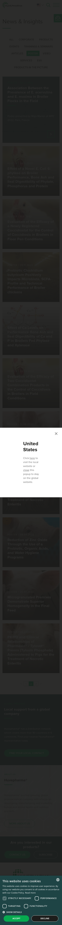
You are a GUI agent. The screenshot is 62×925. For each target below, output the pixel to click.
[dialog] (31, 900)
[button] (31, 912)
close (26, 470)
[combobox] (58, 879)
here (32, 458)
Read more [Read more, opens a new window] (30, 892)
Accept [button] (16, 918)
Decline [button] (45, 918)
